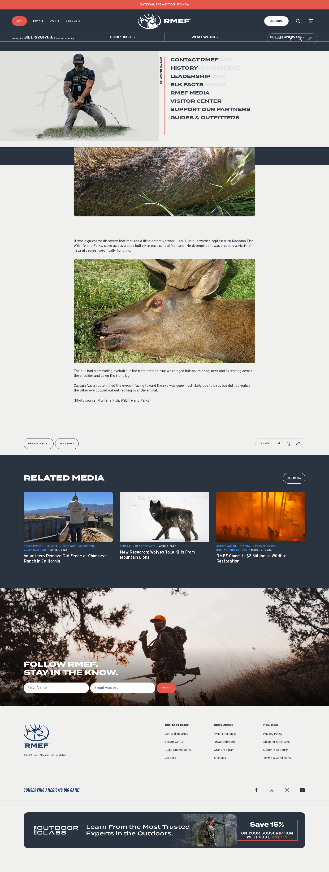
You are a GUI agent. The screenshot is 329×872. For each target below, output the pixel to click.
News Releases (225, 754)
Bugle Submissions (178, 762)
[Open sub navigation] (41, 37)
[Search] (298, 21)
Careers (170, 770)
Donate (38, 21)
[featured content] (164, 842)
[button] (291, 50)
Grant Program (224, 762)
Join (19, 21)
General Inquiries (176, 746)
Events (55, 21)
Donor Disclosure (275, 762)
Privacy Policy (272, 746)
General (80, 111)
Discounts (73, 21)
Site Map (220, 770)
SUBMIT (166, 699)
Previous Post (38, 455)
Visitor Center (175, 754)
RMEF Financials (225, 746)
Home (15, 50)
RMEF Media (26, 50)
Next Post (67, 455)
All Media (294, 490)
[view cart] (310, 21)
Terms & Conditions (277, 770)
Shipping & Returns (276, 754)
